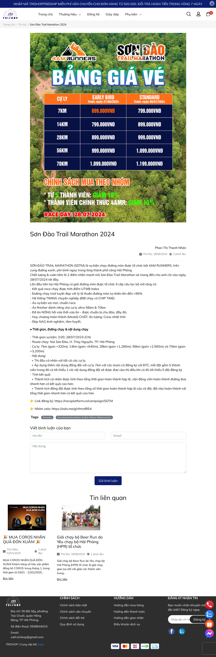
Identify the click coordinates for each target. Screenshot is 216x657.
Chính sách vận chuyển (75, 611)
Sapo (40, 644)
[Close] (212, 3)
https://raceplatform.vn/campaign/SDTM (84, 401)
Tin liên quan (108, 498)
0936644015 (39, 626)
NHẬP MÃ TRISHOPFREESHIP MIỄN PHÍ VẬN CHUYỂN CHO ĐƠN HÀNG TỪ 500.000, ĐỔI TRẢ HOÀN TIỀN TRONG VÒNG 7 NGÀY (108, 4)
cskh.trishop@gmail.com (27, 637)
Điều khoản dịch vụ (127, 624)
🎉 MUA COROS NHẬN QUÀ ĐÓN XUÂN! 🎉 (24, 539)
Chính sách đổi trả (72, 618)
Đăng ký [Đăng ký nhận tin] (200, 619)
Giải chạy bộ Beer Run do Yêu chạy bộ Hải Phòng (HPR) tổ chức (80, 542)
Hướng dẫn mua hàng (129, 605)
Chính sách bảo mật (73, 605)
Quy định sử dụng (72, 624)
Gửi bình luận (108, 481)
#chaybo (47, 417)
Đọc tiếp (8, 578)
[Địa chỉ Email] (189, 619)
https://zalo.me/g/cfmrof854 (72, 409)
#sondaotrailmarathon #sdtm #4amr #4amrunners (84, 417)
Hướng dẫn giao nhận (129, 618)
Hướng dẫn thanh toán (129, 611)
